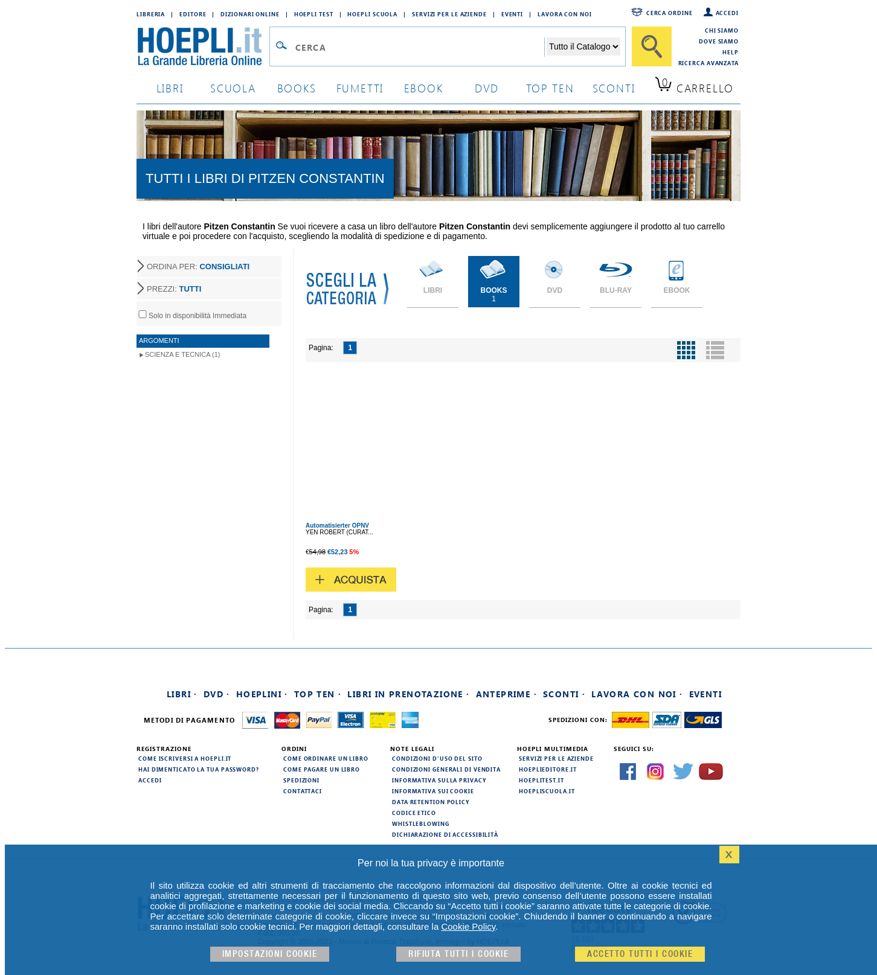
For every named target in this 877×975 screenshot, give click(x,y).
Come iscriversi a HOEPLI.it (184, 758)
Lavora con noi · (637, 694)
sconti (614, 87)
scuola (233, 87)
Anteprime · (506, 694)
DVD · (217, 694)
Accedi (727, 12)
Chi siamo (722, 30)
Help (730, 52)
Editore (192, 14)
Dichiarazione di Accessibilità (445, 834)
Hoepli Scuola (372, 14)
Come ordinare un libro (325, 758)
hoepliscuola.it (547, 790)
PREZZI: (174, 288)
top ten (550, 87)
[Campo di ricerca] (419, 47)
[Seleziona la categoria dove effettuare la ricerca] (583, 46)
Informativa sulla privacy (439, 780)
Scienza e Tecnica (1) (182, 354)
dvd (487, 87)
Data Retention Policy (430, 801)
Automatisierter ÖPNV (337, 525)
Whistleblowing (420, 823)
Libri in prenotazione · (408, 694)
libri (170, 87)
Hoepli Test (313, 14)
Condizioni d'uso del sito (437, 758)
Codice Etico (414, 812)
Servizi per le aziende (449, 14)
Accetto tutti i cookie (640, 954)
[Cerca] (652, 46)
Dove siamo (719, 41)
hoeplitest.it (541, 780)
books (296, 87)
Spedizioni (301, 780)
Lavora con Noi (565, 14)
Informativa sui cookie (433, 790)
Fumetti (360, 87)
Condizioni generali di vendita (446, 769)
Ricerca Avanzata (708, 62)
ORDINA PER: (198, 266)
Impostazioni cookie (270, 954)
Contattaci (302, 790)
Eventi (512, 14)
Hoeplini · (262, 694)
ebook (423, 87)
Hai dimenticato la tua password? (198, 769)
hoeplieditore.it (547, 769)
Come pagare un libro (321, 769)
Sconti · (564, 694)
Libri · (182, 694)
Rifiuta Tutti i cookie (458, 954)
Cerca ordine (669, 12)
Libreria (151, 14)
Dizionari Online (249, 14)
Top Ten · (318, 694)
